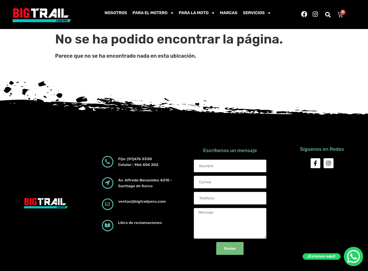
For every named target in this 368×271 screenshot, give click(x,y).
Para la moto (196, 13)
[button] (328, 15)
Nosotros (116, 12)
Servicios (257, 13)
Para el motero (152, 13)
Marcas (228, 12)
